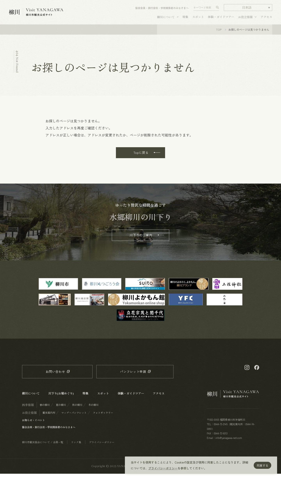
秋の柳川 (77, 409)
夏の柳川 (61, 409)
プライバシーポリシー (163, 468)
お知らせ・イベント (33, 424)
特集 (185, 18)
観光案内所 (49, 417)
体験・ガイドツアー (221, 18)
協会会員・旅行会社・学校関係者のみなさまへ (162, 10)
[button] (248, 9)
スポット (198, 18)
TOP (219, 34)
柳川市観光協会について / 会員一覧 (42, 446)
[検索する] (217, 9)
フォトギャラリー (103, 417)
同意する (262, 465)
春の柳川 (45, 409)
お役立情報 (245, 19)
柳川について (166, 19)
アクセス (266, 18)
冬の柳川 (93, 409)
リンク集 (76, 446)
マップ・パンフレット (74, 417)
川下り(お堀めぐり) (61, 397)
